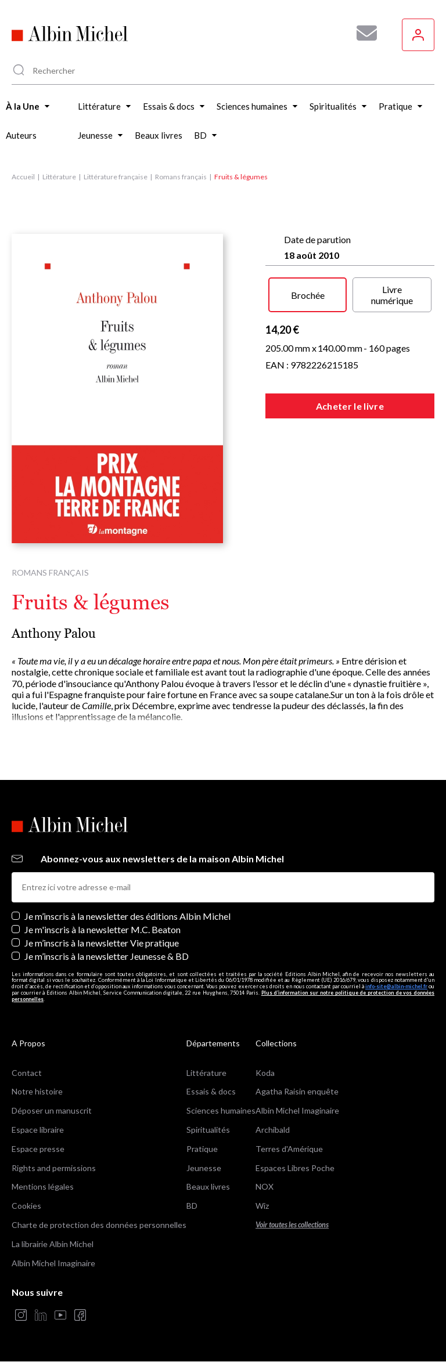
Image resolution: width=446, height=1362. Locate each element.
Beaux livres (208, 1186)
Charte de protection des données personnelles (99, 1225)
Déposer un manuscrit (52, 1110)
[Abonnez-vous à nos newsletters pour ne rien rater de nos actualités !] (362, 33)
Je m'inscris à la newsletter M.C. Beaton (102, 929)
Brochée (308, 295)
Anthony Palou (54, 633)
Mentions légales (43, 1186)
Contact (27, 1073)
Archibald (273, 1130)
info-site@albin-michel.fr (396, 986)
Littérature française (116, 176)
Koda (265, 1073)
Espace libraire (38, 1130)
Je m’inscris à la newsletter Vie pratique (101, 942)
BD (191, 1206)
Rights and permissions (54, 1168)
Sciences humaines (221, 1110)
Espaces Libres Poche (295, 1168)
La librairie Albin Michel (52, 1244)
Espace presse (38, 1149)
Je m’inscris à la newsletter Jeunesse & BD (106, 956)
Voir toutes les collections (292, 1224)
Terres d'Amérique (289, 1149)
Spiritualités (208, 1130)
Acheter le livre (350, 405)
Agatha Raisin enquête (297, 1091)
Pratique (202, 1149)
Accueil (23, 176)
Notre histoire (37, 1091)
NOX (265, 1186)
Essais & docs (211, 1091)
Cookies (26, 1206)
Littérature (59, 176)
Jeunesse (203, 1168)
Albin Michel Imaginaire (53, 1263)
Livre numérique (392, 295)
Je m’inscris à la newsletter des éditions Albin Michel (127, 916)
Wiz (262, 1206)
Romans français (181, 176)
